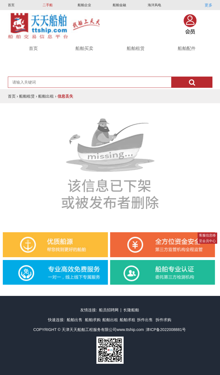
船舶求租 (127, 320)
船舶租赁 (136, 48)
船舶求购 (93, 320)
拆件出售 (145, 320)
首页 (11, 5)
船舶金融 (119, 5)
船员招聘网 (109, 310)
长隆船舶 (131, 310)
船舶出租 (46, 96)
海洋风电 (154, 5)
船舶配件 (187, 48)
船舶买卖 (84, 48)
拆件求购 (163, 320)
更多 (208, 5)
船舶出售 (75, 320)
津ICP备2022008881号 (166, 329)
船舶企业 (84, 5)
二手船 (48, 5)
